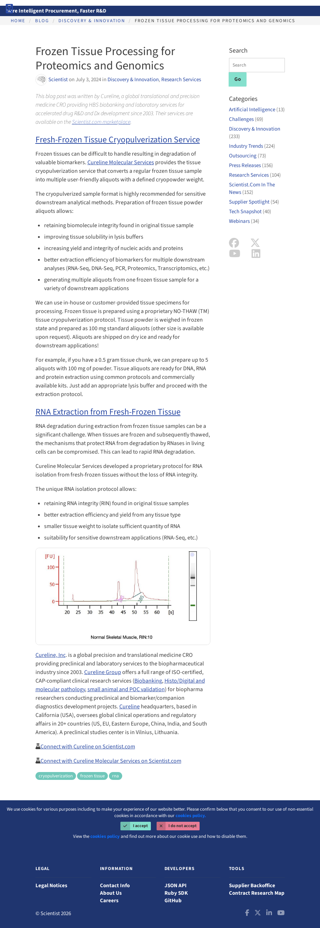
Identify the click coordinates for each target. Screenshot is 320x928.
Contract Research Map (257, 893)
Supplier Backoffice (252, 885)
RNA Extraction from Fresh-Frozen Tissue (108, 412)
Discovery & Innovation (91, 21)
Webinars (244, 221)
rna (115, 776)
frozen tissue (92, 776)
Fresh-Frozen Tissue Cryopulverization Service (117, 139)
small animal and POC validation (126, 689)
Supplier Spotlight (254, 202)
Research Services (181, 79)
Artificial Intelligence (257, 109)
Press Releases (251, 165)
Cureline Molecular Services (120, 162)
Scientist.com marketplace (101, 122)
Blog (42, 21)
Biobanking (148, 681)
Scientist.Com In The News (252, 188)
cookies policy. (191, 815)
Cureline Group (102, 672)
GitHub (173, 900)
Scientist (58, 79)
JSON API (175, 885)
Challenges (246, 119)
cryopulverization (56, 776)
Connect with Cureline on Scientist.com (87, 747)
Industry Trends (252, 146)
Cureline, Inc (50, 655)
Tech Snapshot (250, 211)
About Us (111, 893)
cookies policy (105, 836)
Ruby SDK (176, 893)
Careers (109, 900)
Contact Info (115, 885)
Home (18, 21)
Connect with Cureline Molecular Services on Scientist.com (110, 761)
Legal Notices (51, 885)
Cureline (129, 706)
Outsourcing (247, 156)
